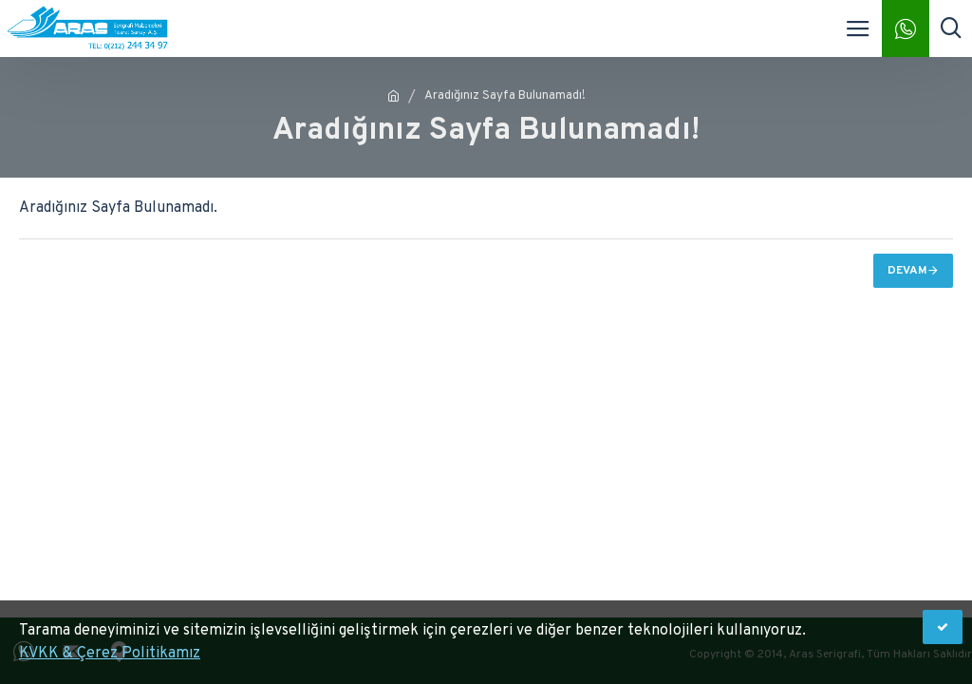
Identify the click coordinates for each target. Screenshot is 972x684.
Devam (907, 270)
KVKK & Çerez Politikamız (109, 653)
